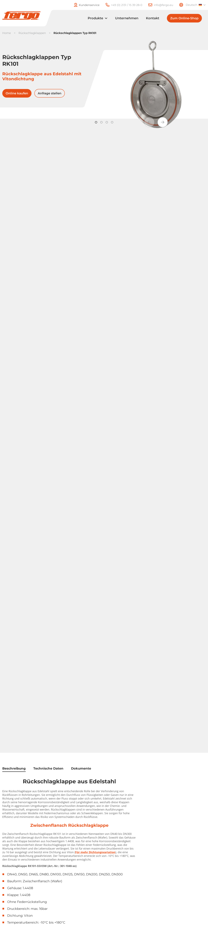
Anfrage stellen (49, 93)
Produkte (95, 18)
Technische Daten (48, 768)
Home (6, 33)
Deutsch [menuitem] (191, 5)
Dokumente (81, 768)
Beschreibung (14, 768)
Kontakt (152, 18)
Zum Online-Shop (184, 18)
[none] (195, 5)
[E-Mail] (157, 5)
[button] (162, 122)
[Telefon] (120, 5)
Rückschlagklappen (32, 33)
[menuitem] (195, 5)
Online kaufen (17, 93)
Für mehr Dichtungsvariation (95, 852)
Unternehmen (126, 18)
